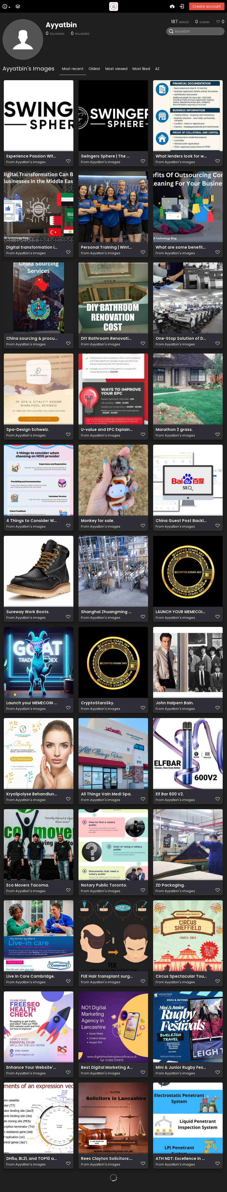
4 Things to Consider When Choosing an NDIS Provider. (32, 520)
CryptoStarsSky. (97, 703)
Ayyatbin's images (30, 162)
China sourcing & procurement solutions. (32, 338)
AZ (157, 68)
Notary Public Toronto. (104, 885)
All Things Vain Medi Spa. (106, 794)
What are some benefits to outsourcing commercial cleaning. (181, 247)
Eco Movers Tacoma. (27, 885)
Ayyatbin (61, 25)
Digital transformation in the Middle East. (32, 247)
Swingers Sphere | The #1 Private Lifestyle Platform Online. (107, 156)
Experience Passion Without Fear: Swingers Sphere (32, 156)
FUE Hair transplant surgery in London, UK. (107, 976)
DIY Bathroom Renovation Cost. (107, 338)
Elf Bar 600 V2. (170, 794)
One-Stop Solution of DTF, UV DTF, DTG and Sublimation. (181, 338)
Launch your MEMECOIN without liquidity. (32, 703)
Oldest (94, 68)
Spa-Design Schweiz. (27, 429)
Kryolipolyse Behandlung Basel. (32, 794)
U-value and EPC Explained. (107, 429)
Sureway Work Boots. (28, 611)
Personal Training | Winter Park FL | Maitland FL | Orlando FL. (107, 247)
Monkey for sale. (97, 520)
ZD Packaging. (170, 885)
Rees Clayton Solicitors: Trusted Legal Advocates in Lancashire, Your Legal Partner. (107, 1158)
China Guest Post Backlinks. (181, 520)
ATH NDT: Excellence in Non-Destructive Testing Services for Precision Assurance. (181, 1158)
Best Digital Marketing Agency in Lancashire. (107, 1067)
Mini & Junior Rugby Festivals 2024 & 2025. (181, 1067)
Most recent (73, 68)
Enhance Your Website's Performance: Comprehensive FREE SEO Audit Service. (32, 1067)
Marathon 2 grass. (174, 429)
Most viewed (116, 68)
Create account (206, 6)
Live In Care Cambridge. (30, 976)
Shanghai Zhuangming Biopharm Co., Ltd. (107, 611)
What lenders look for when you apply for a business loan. (181, 156)
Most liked (141, 68)
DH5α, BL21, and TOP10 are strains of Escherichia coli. (32, 1158)
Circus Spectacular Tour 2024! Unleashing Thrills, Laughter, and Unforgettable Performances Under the (181, 976)
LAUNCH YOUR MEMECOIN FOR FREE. (181, 611)
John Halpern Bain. (175, 703)
